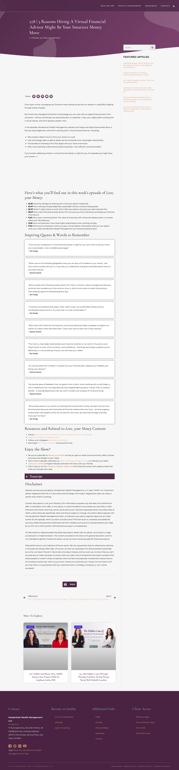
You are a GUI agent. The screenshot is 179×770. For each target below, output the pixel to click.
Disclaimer (116, 766)
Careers (99, 739)
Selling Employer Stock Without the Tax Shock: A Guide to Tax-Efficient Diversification (138, 65)
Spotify (77, 461)
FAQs (98, 717)
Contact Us (13, 724)
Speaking (100, 733)
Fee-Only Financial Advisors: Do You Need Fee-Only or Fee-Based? (64, 435)
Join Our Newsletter (64, 717)
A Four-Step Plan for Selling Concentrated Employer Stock (136, 74)
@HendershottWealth (58, 440)
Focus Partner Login (145, 722)
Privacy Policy (145, 766)
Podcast (35, 38)
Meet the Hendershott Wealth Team (43, 437)
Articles (99, 722)
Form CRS (140, 728)
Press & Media (102, 728)
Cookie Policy (130, 766)
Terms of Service (162, 766)
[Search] (152, 47)
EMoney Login (142, 717)
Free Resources (143, 733)
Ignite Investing (62, 728)
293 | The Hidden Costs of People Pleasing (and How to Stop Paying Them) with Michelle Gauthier (93, 676)
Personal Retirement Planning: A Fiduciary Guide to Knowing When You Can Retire (137, 99)
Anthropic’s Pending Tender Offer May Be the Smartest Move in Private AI (138, 90)
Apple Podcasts (66, 461)
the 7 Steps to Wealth (46, 443)
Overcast (84, 461)
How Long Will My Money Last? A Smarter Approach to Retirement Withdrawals (137, 109)
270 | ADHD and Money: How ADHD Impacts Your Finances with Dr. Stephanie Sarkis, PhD (45, 676)
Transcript (36, 476)
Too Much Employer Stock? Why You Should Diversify (138, 81)
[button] (34, 96)
